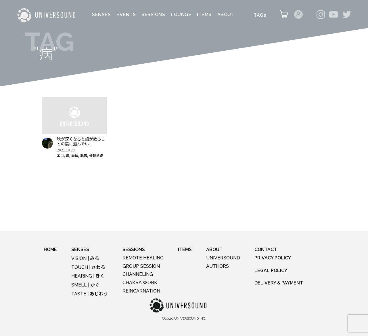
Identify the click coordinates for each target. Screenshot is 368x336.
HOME (50, 249)
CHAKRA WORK (139, 282)
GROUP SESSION (141, 266)
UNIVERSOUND (223, 258)
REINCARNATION (141, 291)
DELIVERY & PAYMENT (278, 283)
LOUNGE (181, 14)
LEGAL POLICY (270, 270)
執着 (83, 155)
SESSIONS (153, 14)
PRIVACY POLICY (272, 258)
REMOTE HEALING (143, 258)
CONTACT (265, 249)
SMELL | (85, 285)
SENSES (101, 14)
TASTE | (89, 294)
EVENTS (126, 14)
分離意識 (96, 155)
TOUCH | (88, 267)
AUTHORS (217, 266)
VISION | (85, 258)
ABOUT (226, 14)
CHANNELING (137, 274)
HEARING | (88, 276)
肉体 (74, 155)
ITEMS (204, 14)
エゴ (60, 155)
